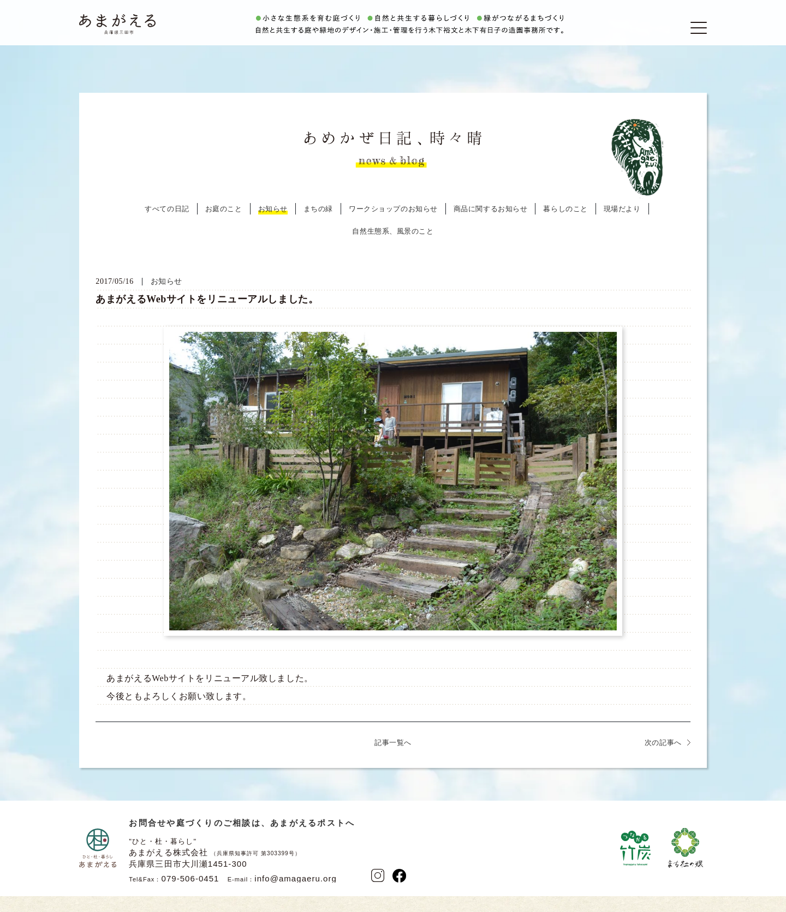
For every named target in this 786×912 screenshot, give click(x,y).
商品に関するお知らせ (491, 227)
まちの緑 (318, 227)
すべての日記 (167, 227)
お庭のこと (223, 227)
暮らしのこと (565, 227)
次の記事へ (663, 760)
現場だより (622, 227)
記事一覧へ (393, 760)
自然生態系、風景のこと (392, 249)
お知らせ (273, 227)
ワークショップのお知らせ (393, 227)
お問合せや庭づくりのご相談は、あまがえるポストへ (242, 841)
